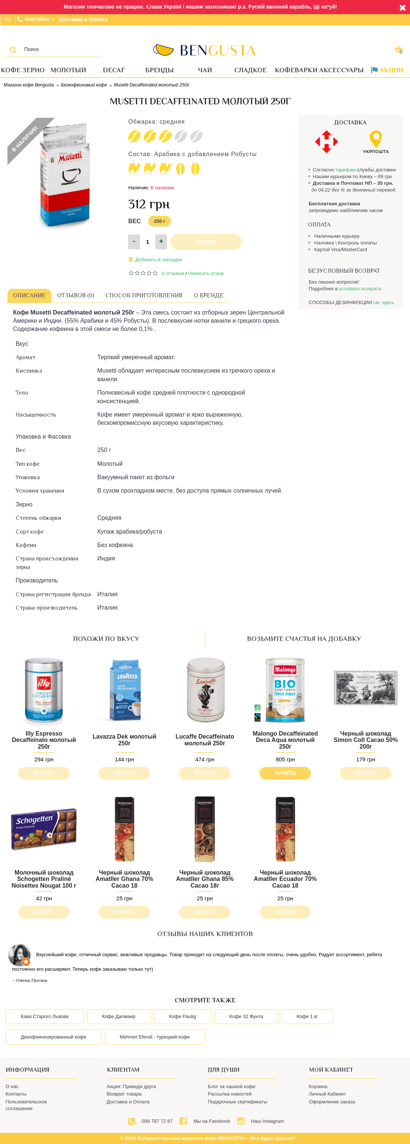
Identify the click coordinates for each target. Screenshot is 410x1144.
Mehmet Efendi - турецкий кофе (155, 1037)
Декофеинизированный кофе (53, 1037)
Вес (134, 221)
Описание (29, 295)
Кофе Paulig (182, 1016)
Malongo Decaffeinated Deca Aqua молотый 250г (285, 740)
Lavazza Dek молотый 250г (124, 739)
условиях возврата (360, 288)
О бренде (209, 295)
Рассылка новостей (229, 1094)
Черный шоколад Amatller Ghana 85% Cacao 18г (205, 879)
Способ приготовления (143, 295)
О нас (12, 1086)
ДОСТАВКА (350, 122)
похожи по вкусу (106, 638)
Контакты (16, 1094)
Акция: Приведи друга (131, 1086)
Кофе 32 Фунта (246, 1016)
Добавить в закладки (158, 259)
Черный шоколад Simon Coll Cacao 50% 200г (366, 740)
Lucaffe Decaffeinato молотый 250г (204, 739)
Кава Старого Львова (45, 1016)
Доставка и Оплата (128, 1102)
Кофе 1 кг (307, 1016)
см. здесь (384, 302)
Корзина (318, 1086)
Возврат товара (124, 1094)
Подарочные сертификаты (237, 1102)
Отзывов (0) (75, 295)
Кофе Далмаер (119, 1016)
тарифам (345, 170)
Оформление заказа (332, 1102)
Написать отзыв (206, 273)
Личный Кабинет (327, 1094)
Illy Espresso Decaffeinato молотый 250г (44, 740)
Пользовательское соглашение (26, 1105)
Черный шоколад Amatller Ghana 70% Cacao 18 (124, 879)
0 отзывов (173, 273)
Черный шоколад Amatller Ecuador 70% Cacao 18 (285, 879)
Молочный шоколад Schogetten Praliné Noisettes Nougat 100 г (44, 879)
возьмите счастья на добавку (304, 638)
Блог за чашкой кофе (231, 1086)
